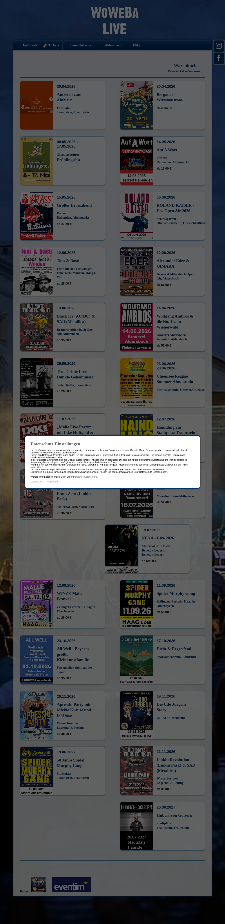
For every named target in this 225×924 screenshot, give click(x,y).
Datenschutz (37, 481)
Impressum (52, 481)
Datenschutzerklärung (86, 477)
